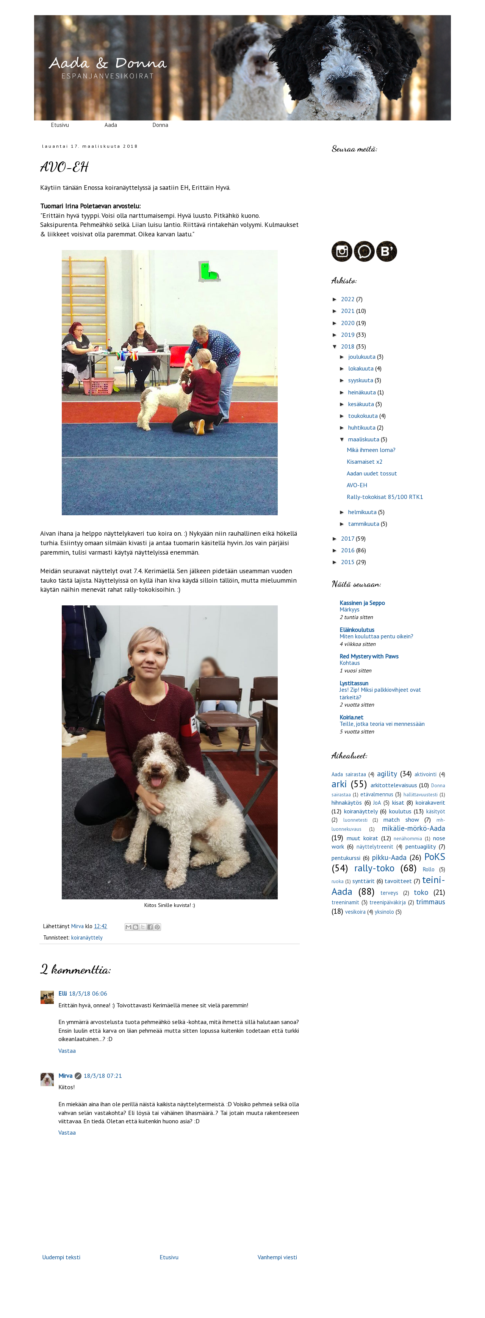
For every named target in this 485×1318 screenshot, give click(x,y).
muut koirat (362, 838)
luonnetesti (355, 820)
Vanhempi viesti (277, 1257)
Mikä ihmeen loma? (371, 449)
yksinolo (384, 911)
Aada (111, 124)
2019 (348, 334)
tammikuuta (364, 523)
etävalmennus (376, 794)
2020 (348, 323)
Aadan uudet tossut (372, 473)
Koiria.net (351, 717)
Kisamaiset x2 (365, 461)
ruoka (338, 881)
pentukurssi (346, 857)
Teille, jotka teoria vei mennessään (382, 723)
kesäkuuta (361, 404)
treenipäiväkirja (387, 902)
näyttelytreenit (375, 846)
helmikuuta (363, 512)
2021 (348, 310)
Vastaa (67, 1050)
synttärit (363, 881)
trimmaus (430, 901)
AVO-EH (357, 485)
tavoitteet (398, 881)
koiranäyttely (87, 937)
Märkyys (350, 609)
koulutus (400, 811)
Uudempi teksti (61, 1257)
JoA (377, 802)
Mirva (65, 1075)
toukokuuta (363, 415)
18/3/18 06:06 (88, 993)
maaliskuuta (364, 439)
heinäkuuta (362, 392)
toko (421, 892)
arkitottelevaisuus (394, 785)
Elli (62, 993)
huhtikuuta (362, 427)
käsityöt (435, 811)
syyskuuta (361, 380)
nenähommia (408, 838)
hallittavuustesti (421, 794)
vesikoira (355, 911)
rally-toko (374, 867)
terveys (389, 892)
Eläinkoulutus (357, 629)
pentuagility (420, 846)
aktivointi (425, 774)
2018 (348, 346)
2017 (348, 538)
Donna (160, 124)
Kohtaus (350, 662)
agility (387, 773)
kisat (398, 802)
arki (339, 783)
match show (401, 819)
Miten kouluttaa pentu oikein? (376, 636)
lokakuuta (361, 368)
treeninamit (345, 902)
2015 (348, 562)
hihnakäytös (347, 802)
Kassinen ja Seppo (362, 603)
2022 (348, 299)
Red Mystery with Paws (369, 656)
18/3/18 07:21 (103, 1075)
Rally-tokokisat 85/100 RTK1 (385, 496)
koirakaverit (430, 802)
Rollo (429, 869)
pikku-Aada (389, 857)
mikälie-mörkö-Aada (413, 828)
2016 (348, 550)
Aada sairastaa (349, 774)
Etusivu (60, 124)
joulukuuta (362, 356)
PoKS (434, 856)
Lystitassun (354, 683)
